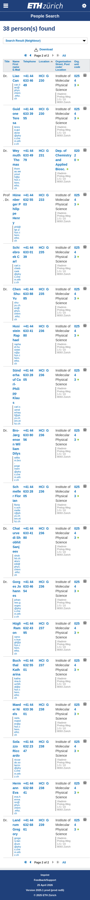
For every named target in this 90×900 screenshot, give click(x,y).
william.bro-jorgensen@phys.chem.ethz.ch (17, 468)
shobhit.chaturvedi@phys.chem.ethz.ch (17, 565)
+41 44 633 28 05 (28, 375)
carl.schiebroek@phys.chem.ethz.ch (17, 274)
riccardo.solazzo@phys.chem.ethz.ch (17, 768)
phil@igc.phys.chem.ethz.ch (17, 233)
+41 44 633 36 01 (28, 709)
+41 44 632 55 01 (28, 665)
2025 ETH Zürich (46, 895)
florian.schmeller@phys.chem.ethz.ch (17, 513)
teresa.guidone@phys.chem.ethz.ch (17, 135)
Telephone (30, 61)
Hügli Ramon (16, 628)
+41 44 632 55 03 (28, 199)
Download (46, 49)
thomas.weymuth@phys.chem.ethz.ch (17, 178)
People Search (45, 16)
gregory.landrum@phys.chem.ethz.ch (17, 846)
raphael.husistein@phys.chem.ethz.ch (17, 354)
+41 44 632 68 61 (28, 824)
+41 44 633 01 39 (28, 252)
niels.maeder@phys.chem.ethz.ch (17, 726)
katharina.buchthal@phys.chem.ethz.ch (17, 688)
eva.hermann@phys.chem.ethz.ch (17, 805)
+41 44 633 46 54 (28, 586)
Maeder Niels (16, 709)
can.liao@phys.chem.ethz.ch (17, 91)
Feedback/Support (45, 880)
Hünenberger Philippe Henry (16, 209)
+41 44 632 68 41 (28, 788)
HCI (42, 76)
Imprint (45, 875)
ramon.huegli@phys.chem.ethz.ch (17, 645)
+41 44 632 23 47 (28, 746)
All (64, 55)
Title (7, 61)
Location (46, 61)
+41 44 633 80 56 (28, 435)
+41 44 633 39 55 (28, 113)
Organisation (64, 61)
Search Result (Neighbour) (23, 40)
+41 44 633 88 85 (28, 293)
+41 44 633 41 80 (28, 330)
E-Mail (16, 69)
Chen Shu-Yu (16, 293)
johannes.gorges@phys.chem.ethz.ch (17, 608)
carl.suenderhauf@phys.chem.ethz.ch (17, 415)
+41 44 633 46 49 (28, 80)
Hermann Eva (16, 788)
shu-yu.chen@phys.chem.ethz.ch (17, 311)
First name (16, 65)
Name (16, 61)
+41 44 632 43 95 (28, 628)
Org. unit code (77, 64)
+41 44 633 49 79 (28, 155)
